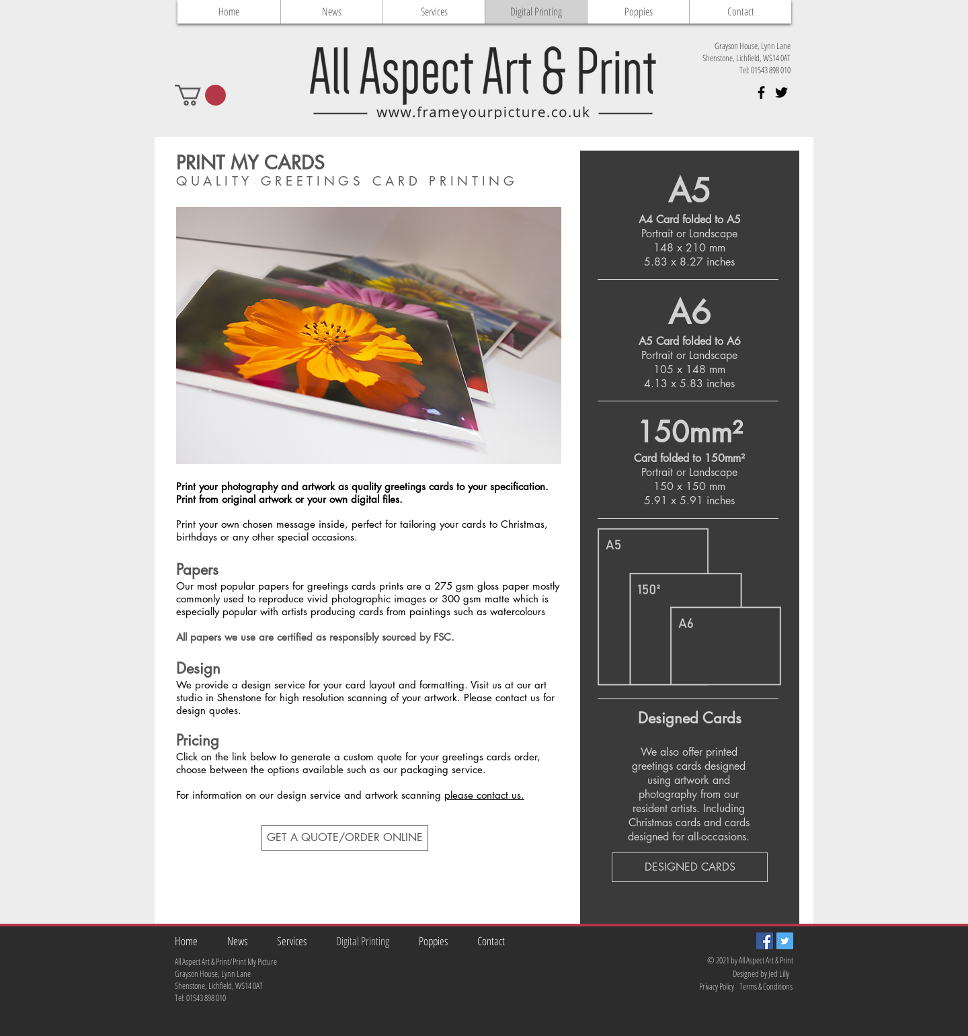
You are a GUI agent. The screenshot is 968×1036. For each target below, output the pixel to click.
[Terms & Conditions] (767, 986)
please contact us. (484, 795)
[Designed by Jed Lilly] (762, 973)
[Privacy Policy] (706, 986)
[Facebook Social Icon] (764, 940)
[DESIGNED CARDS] (690, 867)
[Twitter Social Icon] (784, 940)
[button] (200, 95)
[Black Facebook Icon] (761, 92)
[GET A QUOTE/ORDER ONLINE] (344, 838)
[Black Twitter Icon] (781, 92)
